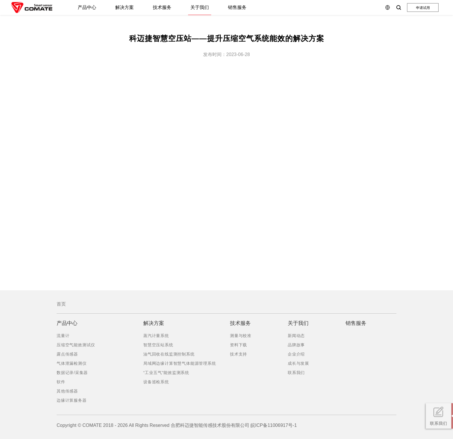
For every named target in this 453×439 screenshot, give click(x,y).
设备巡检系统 (156, 382)
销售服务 (237, 7)
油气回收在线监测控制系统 (169, 354)
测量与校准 (240, 336)
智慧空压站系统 (158, 345)
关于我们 (199, 7)
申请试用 (423, 8)
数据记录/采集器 (72, 373)
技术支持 (238, 354)
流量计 (63, 336)
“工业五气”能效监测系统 (166, 373)
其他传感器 (67, 391)
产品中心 (87, 7)
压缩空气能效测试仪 (76, 345)
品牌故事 (296, 345)
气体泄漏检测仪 (72, 363)
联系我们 (296, 373)
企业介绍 (296, 354)
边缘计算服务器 (72, 400)
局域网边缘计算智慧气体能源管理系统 (179, 363)
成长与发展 (298, 363)
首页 (61, 304)
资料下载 (238, 345)
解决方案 (124, 7)
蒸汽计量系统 (156, 336)
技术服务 (162, 7)
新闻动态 (296, 336)
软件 (61, 382)
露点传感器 (67, 354)
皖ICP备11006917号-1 (273, 425)
